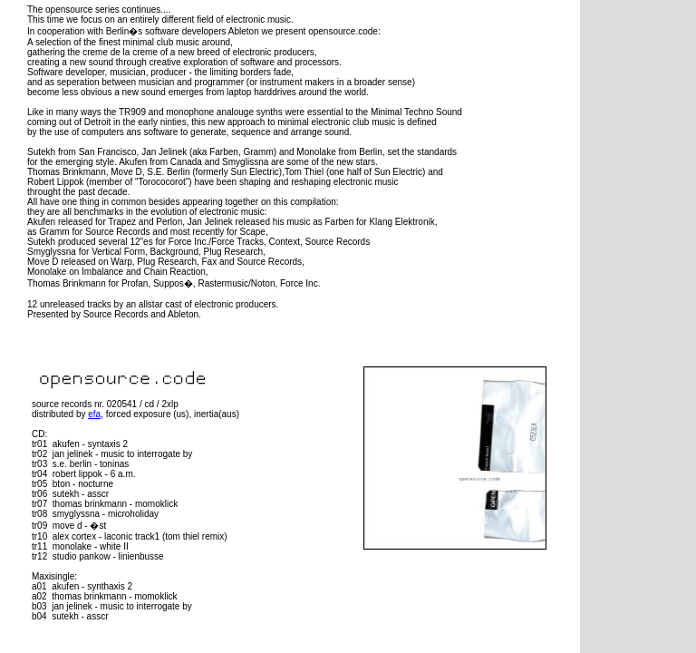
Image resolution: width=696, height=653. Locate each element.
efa (94, 414)
